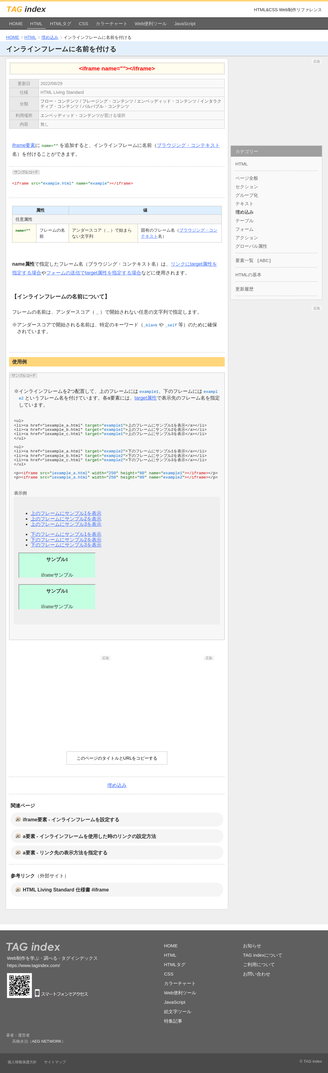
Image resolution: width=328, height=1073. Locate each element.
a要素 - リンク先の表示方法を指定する (65, 852)
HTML (36, 23)
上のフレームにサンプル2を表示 (66, 518)
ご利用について (259, 964)
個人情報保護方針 (22, 1062)
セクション (246, 186)
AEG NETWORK (47, 1041)
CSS (83, 23)
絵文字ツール (177, 1011)
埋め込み (49, 37)
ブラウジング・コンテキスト (188, 145)
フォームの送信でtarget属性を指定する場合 (93, 272)
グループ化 (246, 195)
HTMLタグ (60, 23)
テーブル (244, 220)
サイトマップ (55, 1062)
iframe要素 (23, 145)
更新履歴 (244, 288)
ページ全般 (246, 178)
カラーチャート (112, 23)
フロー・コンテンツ (59, 101)
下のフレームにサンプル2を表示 (66, 539)
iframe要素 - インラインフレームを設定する (71, 819)
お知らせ (252, 945)
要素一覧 (244, 260)
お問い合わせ (256, 973)
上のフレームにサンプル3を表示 (66, 524)
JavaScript (185, 23)
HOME (16, 23)
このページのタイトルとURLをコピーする (117, 758)
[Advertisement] (65, 698)
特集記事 (173, 1021)
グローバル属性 (251, 246)
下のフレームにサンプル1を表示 (66, 534)
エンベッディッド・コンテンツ (166, 101)
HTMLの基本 (248, 274)
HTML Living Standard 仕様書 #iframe (66, 889)
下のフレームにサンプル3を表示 (66, 544)
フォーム (244, 229)
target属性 (146, 397)
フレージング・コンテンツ (107, 101)
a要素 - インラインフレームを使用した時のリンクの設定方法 (89, 836)
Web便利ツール (151, 23)
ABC (264, 260)
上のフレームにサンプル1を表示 (66, 513)
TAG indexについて (262, 955)
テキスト (244, 203)
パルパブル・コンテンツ (105, 106)
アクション (246, 237)
